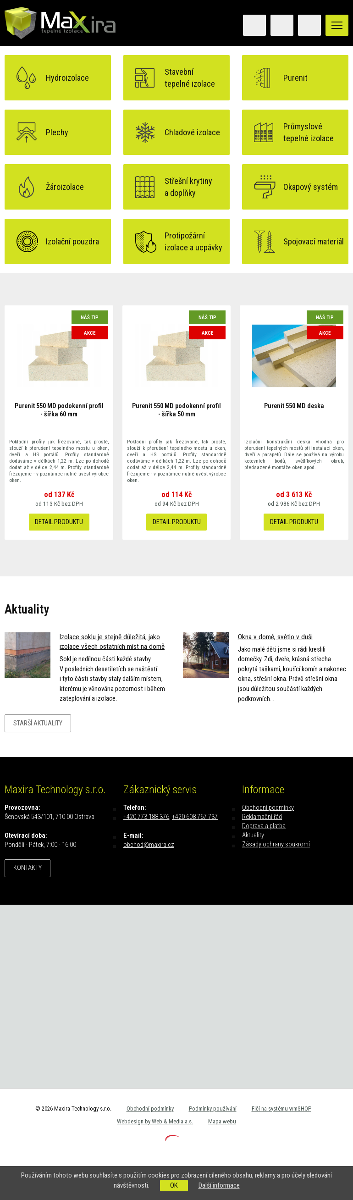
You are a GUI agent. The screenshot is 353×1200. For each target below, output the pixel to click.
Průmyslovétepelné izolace (308, 132)
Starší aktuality (37, 723)
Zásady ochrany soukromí (276, 844)
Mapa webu (222, 1121)
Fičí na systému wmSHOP (281, 1108)
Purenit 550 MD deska (294, 406)
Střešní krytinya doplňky (188, 186)
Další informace (219, 1185)
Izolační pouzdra (72, 241)
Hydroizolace (67, 78)
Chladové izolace (192, 132)
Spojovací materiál (313, 241)
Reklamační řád (262, 817)
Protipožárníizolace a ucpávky (193, 241)
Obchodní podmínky (268, 808)
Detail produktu (59, 522)
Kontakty (27, 868)
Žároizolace (65, 187)
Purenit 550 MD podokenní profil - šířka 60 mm (59, 410)
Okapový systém (310, 187)
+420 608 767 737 (195, 817)
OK (174, 1185)
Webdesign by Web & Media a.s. (155, 1121)
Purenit (295, 78)
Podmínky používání (213, 1108)
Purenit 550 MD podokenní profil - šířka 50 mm (176, 410)
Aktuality (253, 835)
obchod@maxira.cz (148, 845)
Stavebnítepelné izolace (190, 77)
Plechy (57, 132)
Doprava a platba (264, 826)
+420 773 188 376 (146, 817)
